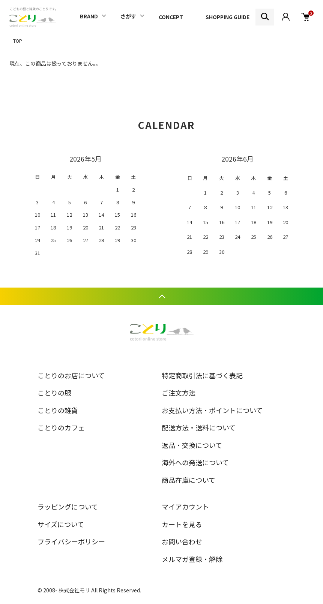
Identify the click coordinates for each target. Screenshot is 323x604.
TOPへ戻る (161, 296)
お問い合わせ (182, 541)
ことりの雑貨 (58, 410)
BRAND (89, 16)
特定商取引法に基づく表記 (202, 375)
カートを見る (182, 524)
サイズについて (61, 524)
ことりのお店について (71, 375)
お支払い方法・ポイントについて (212, 410)
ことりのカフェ (61, 427)
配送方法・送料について (199, 427)
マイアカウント (185, 506)
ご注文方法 (178, 392)
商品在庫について (188, 480)
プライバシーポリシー (71, 541)
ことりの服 (54, 392)
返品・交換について (192, 445)
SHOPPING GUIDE (227, 17)
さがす (128, 16)
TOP (17, 40)
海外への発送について (195, 462)
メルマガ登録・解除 (192, 559)
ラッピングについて (68, 506)
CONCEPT (171, 17)
